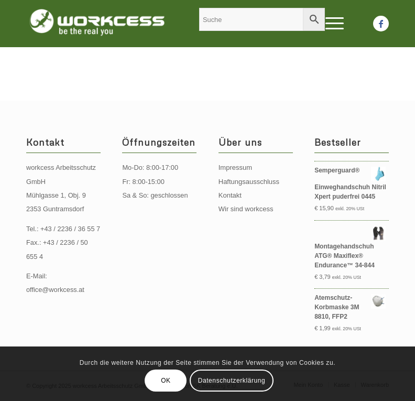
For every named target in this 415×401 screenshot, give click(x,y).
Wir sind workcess (246, 209)
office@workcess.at (55, 290)
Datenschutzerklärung (232, 380)
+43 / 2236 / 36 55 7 (70, 229)
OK (166, 380)
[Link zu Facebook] (381, 23)
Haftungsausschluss (249, 182)
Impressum (235, 167)
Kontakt (230, 195)
